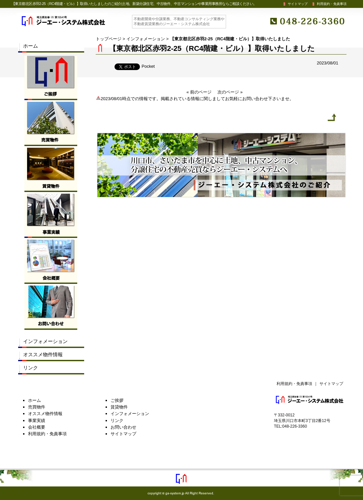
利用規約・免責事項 (328, 4)
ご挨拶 (117, 400)
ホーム (30, 46)
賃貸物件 (119, 406)
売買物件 (36, 406)
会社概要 (36, 427)
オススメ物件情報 (43, 354)
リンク (30, 367)
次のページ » (230, 92)
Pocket (148, 66)
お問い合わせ (123, 427)
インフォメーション (145, 38)
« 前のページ (199, 92)
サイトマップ (295, 4)
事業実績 (36, 420)
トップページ (108, 38)
